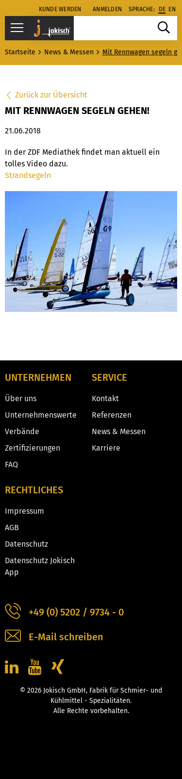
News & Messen (119, 431)
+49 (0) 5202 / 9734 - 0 (64, 612)
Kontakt (105, 398)
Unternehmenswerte (41, 415)
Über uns (20, 398)
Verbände (22, 431)
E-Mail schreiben (54, 637)
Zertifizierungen (32, 448)
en (172, 9)
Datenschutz (26, 544)
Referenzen (112, 415)
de (162, 9)
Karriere (106, 448)
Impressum (24, 511)
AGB (12, 527)
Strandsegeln (28, 175)
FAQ (11, 464)
